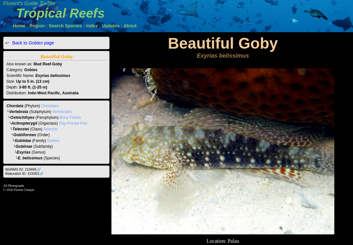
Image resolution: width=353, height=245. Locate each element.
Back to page (32, 42)
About (130, 25)
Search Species (65, 25)
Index (92, 25)
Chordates (50, 106)
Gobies (53, 140)
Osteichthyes (22, 117)
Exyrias (24, 152)
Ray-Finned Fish (73, 123)
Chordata (15, 106)
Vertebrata (18, 111)
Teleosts (50, 129)
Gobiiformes (25, 135)
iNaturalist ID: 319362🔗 (24, 173)
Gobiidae (22, 140)
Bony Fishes (70, 117)
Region (36, 25)
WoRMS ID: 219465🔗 (23, 169)
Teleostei (21, 129)
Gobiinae (24, 146)
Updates (110, 25)
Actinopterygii (24, 123)
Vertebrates (62, 111)
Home (19, 25)
